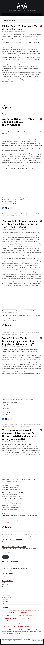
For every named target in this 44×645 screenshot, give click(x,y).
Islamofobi (12, 534)
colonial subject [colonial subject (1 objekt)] (34, 610)
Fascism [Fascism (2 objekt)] (35, 612)
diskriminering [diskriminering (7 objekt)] (24, 613)
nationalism (10, 114)
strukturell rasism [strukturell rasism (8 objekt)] (29, 629)
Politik (34, 215)
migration (4, 332)
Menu (22, 14)
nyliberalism (9, 332)
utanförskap (28, 536)
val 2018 (33, 536)
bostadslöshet (23, 424)
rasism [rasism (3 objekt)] (23, 626)
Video (15, 113)
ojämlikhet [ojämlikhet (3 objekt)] (19, 623)
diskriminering (23, 113)
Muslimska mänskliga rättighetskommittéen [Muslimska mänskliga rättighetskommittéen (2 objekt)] (23, 621)
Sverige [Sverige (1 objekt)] (7, 631)
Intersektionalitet (34, 113)
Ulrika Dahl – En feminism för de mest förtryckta (19, 28)
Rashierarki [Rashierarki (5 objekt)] (11, 626)
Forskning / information (9, 113)
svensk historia (36, 332)
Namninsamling (5, 595)
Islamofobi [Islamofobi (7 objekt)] (14, 618)
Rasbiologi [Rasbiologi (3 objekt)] (4, 626)
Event (3, 586)
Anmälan (4, 582)
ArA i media (4, 584)
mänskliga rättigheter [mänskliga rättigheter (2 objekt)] (36, 621)
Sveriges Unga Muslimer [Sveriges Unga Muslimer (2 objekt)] (14, 631)
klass (37, 330)
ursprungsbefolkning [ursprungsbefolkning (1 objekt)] (22, 631)
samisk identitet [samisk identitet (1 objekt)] (35, 626)
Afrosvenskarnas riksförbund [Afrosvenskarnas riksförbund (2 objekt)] (13, 610)
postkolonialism (5, 216)
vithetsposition (28, 114)
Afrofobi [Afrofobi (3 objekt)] (4, 610)
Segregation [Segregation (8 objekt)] (6, 629)
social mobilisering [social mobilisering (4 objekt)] (16, 629)
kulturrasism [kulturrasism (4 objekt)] (5, 621)
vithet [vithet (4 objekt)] (18, 633)
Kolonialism (4, 114)
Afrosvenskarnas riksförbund (32, 213)
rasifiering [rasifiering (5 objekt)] (18, 626)
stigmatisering (19, 426)
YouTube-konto (6, 481)
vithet (34, 216)
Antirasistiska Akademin (20, 31)
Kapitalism (20, 215)
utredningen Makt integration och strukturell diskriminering (14, 334)
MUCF (9, 522)
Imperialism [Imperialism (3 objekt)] (31, 615)
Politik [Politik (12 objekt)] (29, 624)
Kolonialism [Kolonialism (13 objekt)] (30, 618)
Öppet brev (4, 599)
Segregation (21, 216)
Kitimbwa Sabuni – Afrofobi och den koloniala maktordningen (18, 121)
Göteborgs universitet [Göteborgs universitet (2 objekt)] (13, 615)
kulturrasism (34, 424)
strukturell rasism (21, 114)
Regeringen (22, 332)
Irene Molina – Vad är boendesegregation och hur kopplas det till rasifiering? (18, 341)
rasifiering (15, 114)
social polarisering (12, 426)
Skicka (5, 557)
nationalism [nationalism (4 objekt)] (5, 624)
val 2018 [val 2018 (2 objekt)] (15, 633)
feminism (28, 113)
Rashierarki (11, 216)
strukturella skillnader (21, 536)
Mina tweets (4, 576)
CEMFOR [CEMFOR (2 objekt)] (29, 610)
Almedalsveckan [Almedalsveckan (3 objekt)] (23, 610)
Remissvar (4, 601)
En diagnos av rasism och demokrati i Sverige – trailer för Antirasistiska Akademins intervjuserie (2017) (19, 435)
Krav (3, 591)
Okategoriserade (6, 597)
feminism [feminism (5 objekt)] (5, 615)
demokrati (4, 215)
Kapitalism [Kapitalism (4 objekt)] (22, 618)
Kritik (15, 213)
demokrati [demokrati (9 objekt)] (10, 613)
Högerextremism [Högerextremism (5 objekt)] (23, 615)
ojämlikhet (30, 215)
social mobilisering (12, 536)
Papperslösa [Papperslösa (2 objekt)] (24, 623)
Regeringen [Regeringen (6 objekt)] (29, 626)
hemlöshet (29, 424)
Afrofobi (24, 213)
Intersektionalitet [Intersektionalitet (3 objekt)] (6, 618)
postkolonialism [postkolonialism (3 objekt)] (36, 623)
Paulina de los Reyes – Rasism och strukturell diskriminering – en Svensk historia (20, 223)
